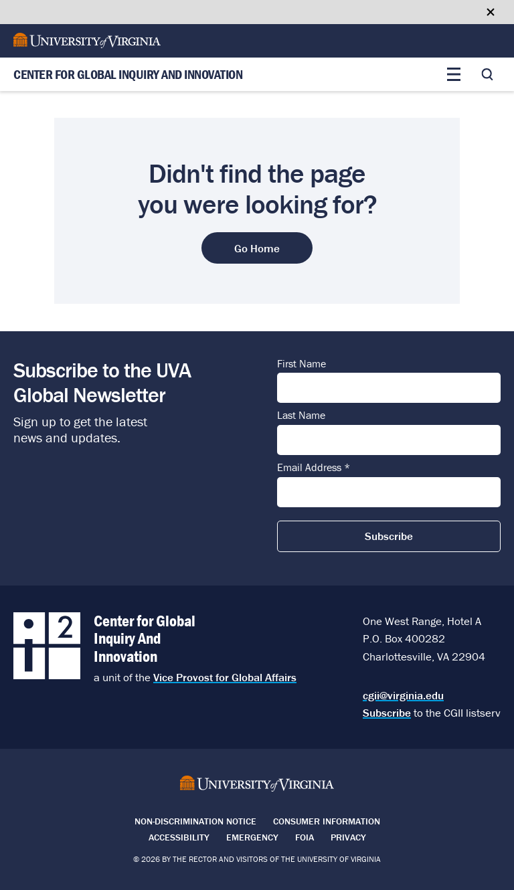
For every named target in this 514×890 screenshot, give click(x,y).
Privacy (348, 837)
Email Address (313, 468)
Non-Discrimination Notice (195, 821)
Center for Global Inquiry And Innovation (127, 74)
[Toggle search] (487, 74)
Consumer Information (326, 821)
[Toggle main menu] (453, 74)
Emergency (252, 837)
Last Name (301, 416)
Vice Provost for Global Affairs (224, 677)
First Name (301, 364)
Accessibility (179, 837)
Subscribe (387, 712)
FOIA (304, 837)
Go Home (257, 248)
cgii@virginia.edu (403, 695)
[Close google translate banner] (491, 12)
